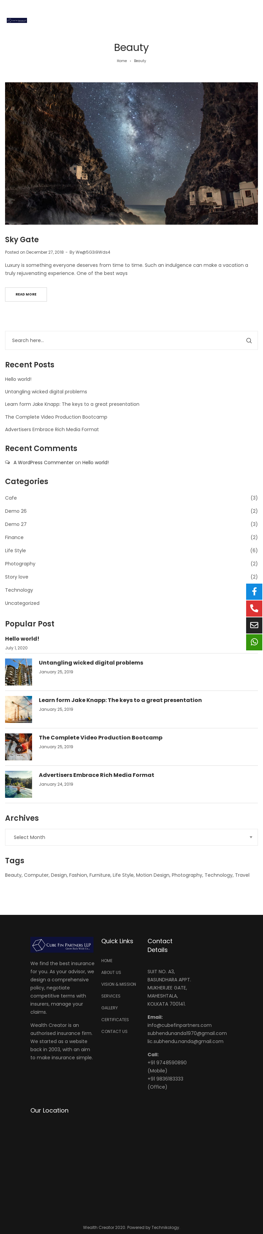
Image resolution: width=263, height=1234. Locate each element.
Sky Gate (22, 239)
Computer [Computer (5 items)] (36, 875)
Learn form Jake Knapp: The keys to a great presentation (72, 404)
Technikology (165, 1227)
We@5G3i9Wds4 (93, 252)
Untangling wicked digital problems (46, 391)
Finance (14, 537)
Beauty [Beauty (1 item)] (13, 875)
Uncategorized (22, 603)
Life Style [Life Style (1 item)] (123, 875)
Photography (20, 563)
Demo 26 (16, 511)
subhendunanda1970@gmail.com (187, 1033)
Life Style (15, 550)
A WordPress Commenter (44, 462)
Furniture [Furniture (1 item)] (99, 875)
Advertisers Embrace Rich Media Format (52, 429)
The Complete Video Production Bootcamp (56, 417)
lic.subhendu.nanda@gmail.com (185, 1041)
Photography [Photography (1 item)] (187, 875)
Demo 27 (16, 524)
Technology (19, 590)
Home (122, 60)
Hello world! (18, 379)
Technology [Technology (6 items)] (219, 875)
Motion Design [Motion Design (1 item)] (152, 875)
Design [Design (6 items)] (59, 875)
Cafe (11, 498)
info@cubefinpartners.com (180, 1025)
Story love (16, 576)
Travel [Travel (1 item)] (242, 875)
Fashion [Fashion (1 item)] (78, 875)
